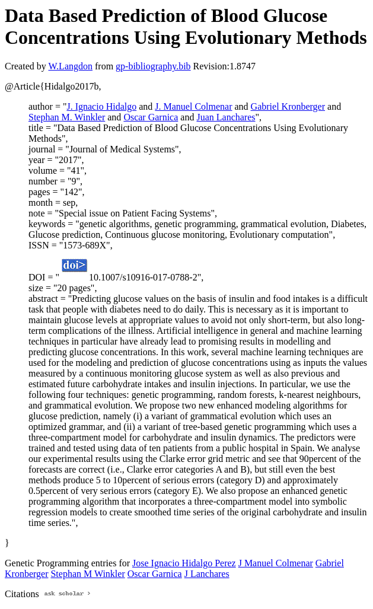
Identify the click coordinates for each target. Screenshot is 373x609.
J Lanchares (206, 574)
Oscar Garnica (150, 117)
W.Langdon (70, 66)
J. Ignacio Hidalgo (101, 106)
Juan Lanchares (225, 117)
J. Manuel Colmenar (193, 106)
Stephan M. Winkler (66, 117)
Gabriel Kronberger (288, 106)
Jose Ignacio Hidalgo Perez (184, 563)
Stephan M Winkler (87, 574)
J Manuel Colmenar (275, 563)
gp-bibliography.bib (153, 66)
